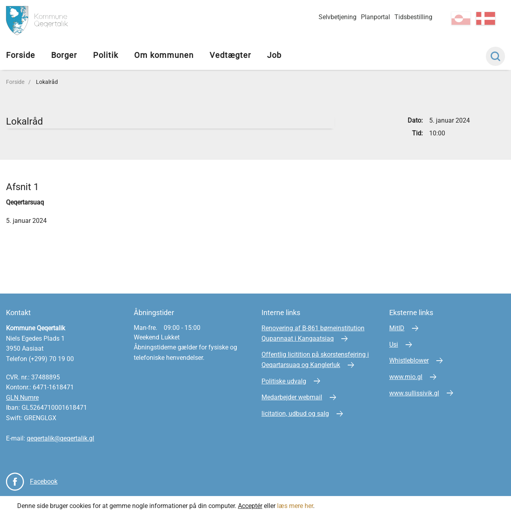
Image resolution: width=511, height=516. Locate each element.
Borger (64, 55)
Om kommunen (164, 55)
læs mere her (295, 506)
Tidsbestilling (413, 17)
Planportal (375, 17)
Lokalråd (47, 82)
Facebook (43, 481)
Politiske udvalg (283, 381)
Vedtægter (230, 55)
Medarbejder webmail (291, 397)
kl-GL (461, 18)
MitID (396, 328)
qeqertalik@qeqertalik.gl (60, 438)
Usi (393, 344)
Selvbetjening (338, 17)
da (485, 18)
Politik (105, 55)
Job (274, 55)
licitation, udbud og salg (295, 413)
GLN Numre (22, 397)
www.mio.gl (405, 377)
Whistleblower (409, 360)
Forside (20, 55)
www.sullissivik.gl (414, 393)
